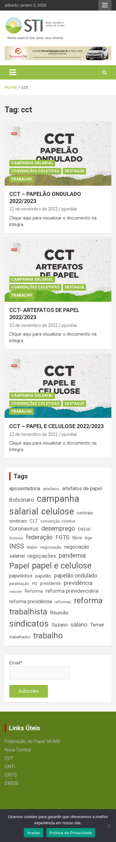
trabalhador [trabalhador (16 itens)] (19, 637)
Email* (39, 670)
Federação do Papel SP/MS (32, 741)
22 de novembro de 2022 (33, 208)
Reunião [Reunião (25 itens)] (59, 613)
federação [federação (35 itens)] (39, 537)
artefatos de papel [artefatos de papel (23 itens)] (82, 488)
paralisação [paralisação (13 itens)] (19, 584)
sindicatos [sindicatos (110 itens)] (29, 623)
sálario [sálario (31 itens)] (79, 624)
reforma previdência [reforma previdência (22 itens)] (30, 601)
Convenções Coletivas (35, 171)
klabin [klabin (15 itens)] (32, 547)
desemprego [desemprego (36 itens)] (58, 528)
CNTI (10, 766)
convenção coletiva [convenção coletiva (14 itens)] (58, 521)
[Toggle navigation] (13, 72)
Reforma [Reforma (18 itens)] (34, 591)
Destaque (74, 171)
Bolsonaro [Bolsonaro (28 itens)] (21, 500)
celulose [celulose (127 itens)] (57, 511)
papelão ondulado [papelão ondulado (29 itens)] (75, 575)
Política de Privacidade (70, 833)
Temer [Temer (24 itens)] (97, 625)
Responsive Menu (104, 5)
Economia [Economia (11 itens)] (16, 538)
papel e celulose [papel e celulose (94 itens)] (62, 566)
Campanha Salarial (32, 163)
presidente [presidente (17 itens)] (50, 583)
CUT (9, 758)
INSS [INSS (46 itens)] (16, 546)
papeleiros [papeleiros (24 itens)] (20, 576)
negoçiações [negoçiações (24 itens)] (42, 556)
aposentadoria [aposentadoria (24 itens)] (24, 488)
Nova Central (18, 750)
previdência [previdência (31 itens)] (78, 583)
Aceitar (33, 833)
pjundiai (69, 208)
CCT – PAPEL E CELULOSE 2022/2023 (56, 426)
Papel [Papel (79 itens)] (19, 565)
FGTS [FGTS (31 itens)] (62, 537)
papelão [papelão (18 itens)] (43, 575)
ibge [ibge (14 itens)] (88, 538)
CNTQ (11, 775)
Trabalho (21, 179)
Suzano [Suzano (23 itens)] (60, 625)
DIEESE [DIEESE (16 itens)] (84, 529)
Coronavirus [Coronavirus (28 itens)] (24, 529)
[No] (108, 825)
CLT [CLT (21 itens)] (34, 521)
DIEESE (12, 783)
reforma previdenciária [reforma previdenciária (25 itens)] (71, 591)
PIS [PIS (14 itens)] (34, 583)
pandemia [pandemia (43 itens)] (72, 555)
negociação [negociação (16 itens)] (51, 547)
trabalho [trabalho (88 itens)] (48, 635)
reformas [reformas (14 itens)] (63, 602)
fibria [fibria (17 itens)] (77, 537)
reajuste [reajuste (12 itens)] (15, 592)
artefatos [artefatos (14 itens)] (51, 489)
